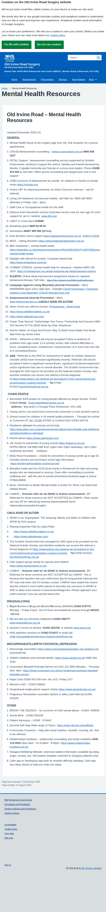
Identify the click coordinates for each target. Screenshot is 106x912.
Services (63, 79)
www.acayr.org (82, 627)
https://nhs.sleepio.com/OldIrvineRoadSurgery (70, 280)
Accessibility (10, 825)
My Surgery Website (92, 868)
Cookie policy (11, 829)
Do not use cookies (49, 44)
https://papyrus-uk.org (71, 443)
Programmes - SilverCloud (64, 306)
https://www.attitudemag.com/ (27, 316)
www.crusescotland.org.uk (67, 151)
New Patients (78, 79)
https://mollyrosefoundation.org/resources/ (34, 463)
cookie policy (57, 35)
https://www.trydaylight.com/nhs (28, 262)
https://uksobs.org (27, 184)
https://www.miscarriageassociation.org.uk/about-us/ (68, 649)
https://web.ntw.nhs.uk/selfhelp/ (75, 725)
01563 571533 (90, 236)
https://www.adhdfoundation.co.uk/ (30, 311)
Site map (8, 838)
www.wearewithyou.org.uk (25, 622)
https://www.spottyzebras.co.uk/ (28, 565)
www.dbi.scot (49, 216)
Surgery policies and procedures (20, 809)
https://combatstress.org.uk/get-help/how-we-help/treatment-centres (56, 271)
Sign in (7, 865)
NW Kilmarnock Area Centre (18, 800)
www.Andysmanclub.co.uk (25, 301)
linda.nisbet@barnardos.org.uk (46, 402)
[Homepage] (34, 60)
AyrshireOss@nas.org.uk (33, 386)
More (93, 79)
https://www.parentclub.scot (42, 438)
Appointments (29, 79)
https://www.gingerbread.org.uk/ (77, 689)
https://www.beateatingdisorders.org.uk (61, 241)
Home (14, 79)
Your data (9, 833)
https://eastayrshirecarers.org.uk (62, 236)
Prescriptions (47, 79)
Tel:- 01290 (35, 420)
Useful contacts (12, 813)
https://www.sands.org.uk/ (70, 658)
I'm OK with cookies (16, 44)
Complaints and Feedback (17, 804)
